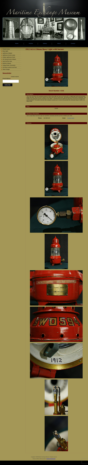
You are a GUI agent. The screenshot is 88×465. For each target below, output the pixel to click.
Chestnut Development (50, 458)
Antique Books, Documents (9, 65)
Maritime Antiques (7, 63)
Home (16, 43)
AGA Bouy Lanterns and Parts (10, 67)
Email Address (7, 78)
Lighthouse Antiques (7, 53)
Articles (31, 43)
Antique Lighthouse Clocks (9, 57)
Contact (73, 43)
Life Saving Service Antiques (9, 59)
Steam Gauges (6, 69)
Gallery (45, 43)
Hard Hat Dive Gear (7, 61)
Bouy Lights (5, 51)
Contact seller (70, 118)
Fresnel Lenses (6, 49)
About (59, 43)
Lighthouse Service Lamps (9, 55)
